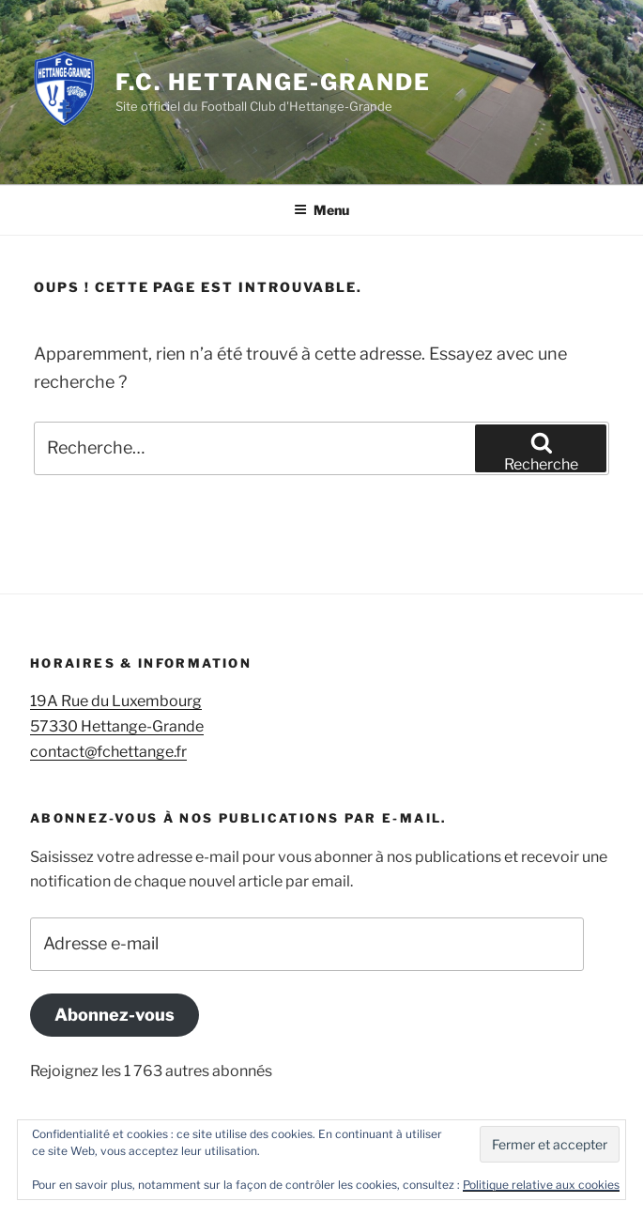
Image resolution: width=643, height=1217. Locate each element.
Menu (321, 210)
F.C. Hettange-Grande (272, 82)
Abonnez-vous (114, 1014)
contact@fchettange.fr (108, 752)
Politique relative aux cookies (541, 1185)
